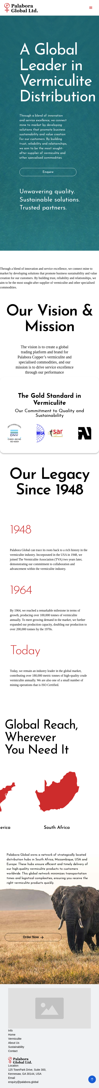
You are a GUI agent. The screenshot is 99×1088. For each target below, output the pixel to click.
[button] (91, 8)
